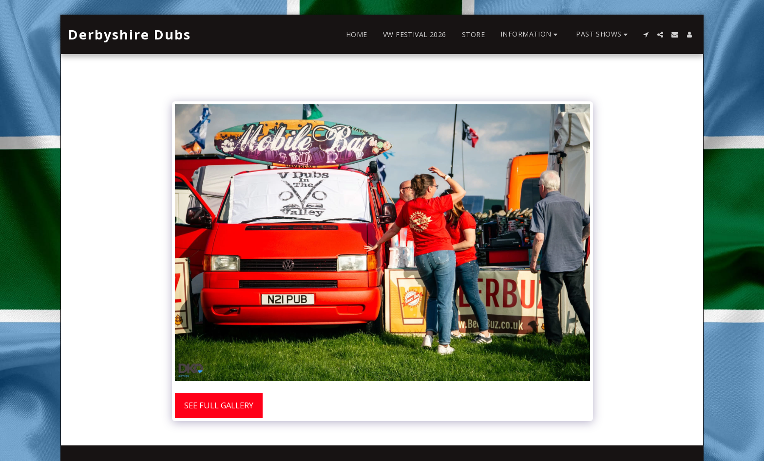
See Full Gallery (218, 405)
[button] (530, 34)
